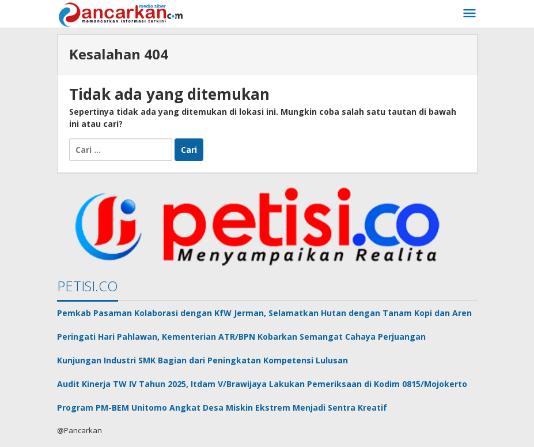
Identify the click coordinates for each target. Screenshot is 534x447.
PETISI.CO (87, 285)
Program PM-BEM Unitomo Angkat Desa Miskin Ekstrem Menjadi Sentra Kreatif (222, 407)
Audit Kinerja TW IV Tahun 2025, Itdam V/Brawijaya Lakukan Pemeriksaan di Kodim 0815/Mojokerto (262, 383)
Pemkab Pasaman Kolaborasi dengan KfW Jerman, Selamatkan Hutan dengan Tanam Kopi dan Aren (264, 312)
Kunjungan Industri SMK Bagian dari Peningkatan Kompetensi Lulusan (202, 360)
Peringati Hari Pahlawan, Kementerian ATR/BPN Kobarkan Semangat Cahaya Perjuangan (241, 336)
